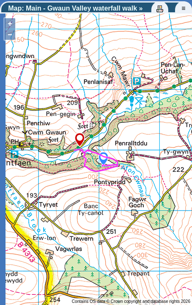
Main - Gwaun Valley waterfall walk (81, 8)
